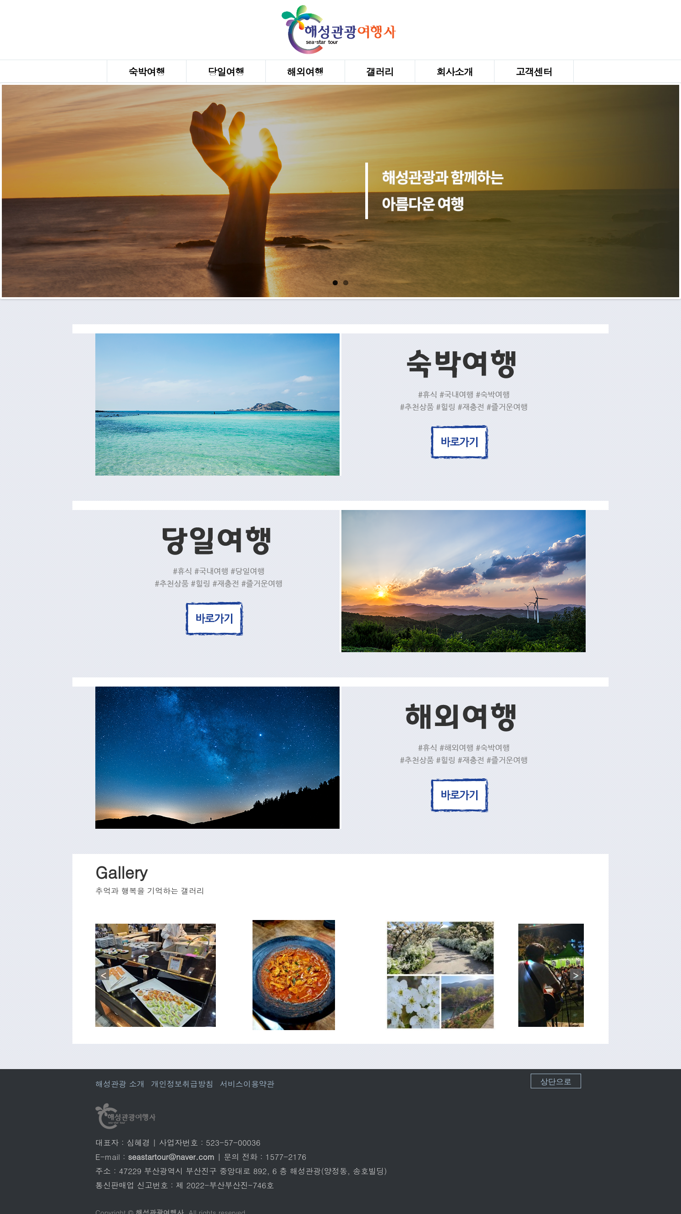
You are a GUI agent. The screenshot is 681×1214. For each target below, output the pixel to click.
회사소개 (454, 71)
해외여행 (305, 71)
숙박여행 (146, 71)
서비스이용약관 (247, 1083)
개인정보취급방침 (182, 1083)
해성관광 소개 (120, 1083)
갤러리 (380, 71)
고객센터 (534, 71)
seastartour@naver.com (171, 1156)
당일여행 (226, 71)
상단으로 (555, 1081)
